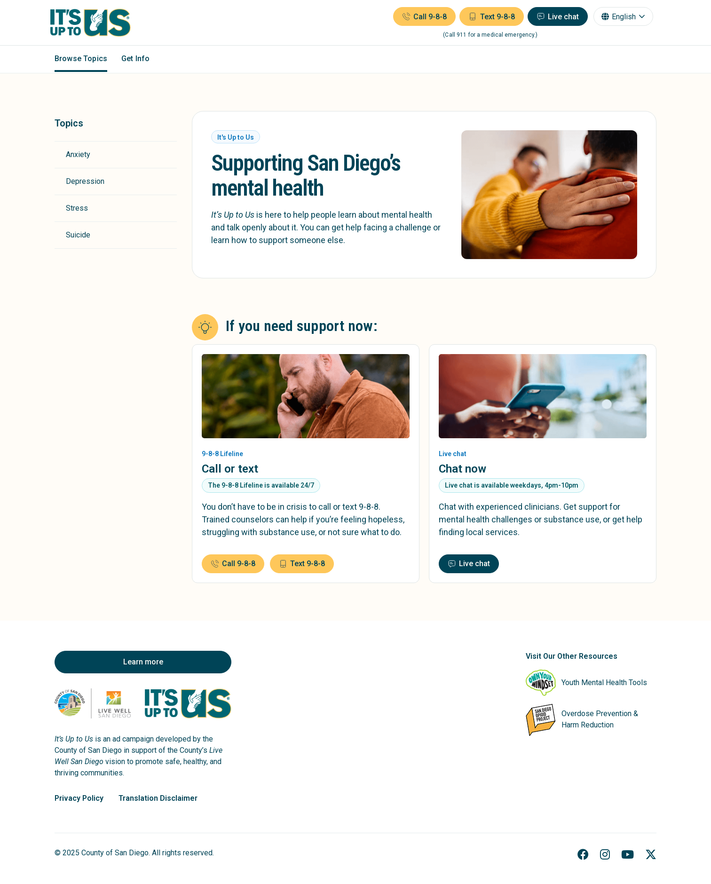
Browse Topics (81, 60)
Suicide (78, 234)
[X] (650, 854)
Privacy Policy (79, 798)
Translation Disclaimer (158, 798)
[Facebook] (583, 854)
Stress (77, 208)
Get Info (135, 60)
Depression (85, 181)
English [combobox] (620, 17)
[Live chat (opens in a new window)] (553, 17)
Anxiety (78, 154)
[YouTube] (627, 854)
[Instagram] (605, 854)
